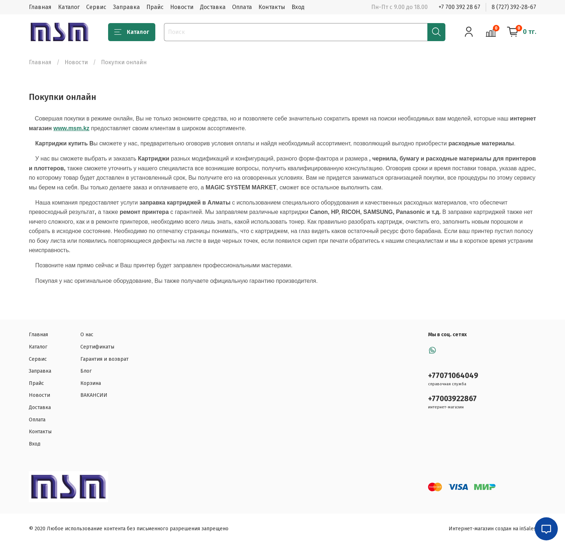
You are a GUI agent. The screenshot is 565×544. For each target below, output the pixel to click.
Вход (298, 7)
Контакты (271, 7)
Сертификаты (97, 347)
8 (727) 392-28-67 (513, 7)
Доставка (213, 7)
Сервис (96, 7)
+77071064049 (453, 375)
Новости (181, 7)
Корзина (90, 383)
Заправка (126, 7)
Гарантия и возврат (104, 359)
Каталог (69, 7)
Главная (40, 7)
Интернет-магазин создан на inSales (492, 529)
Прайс (155, 7)
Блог (86, 371)
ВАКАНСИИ (93, 395)
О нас (86, 335)
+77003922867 (452, 398)
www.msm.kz (71, 128)
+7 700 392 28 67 (459, 7)
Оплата (242, 7)
